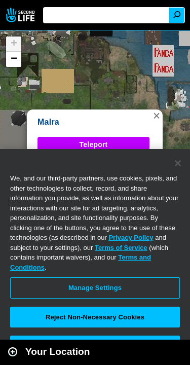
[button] (156, 116)
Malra (48, 122)
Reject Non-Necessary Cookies (95, 317)
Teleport (94, 144)
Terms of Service (121, 247)
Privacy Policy (130, 237)
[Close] (178, 163)
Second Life (21, 15)
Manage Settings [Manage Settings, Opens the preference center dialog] (95, 287)
